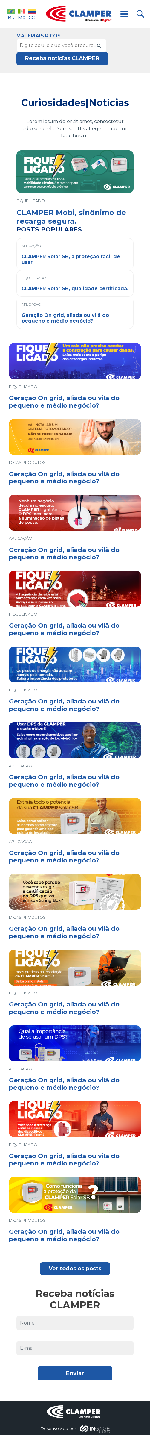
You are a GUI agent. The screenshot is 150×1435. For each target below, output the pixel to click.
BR (11, 13)
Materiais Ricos (38, 36)
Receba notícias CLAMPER (62, 58)
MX (21, 13)
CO (32, 13)
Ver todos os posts (75, 1268)
